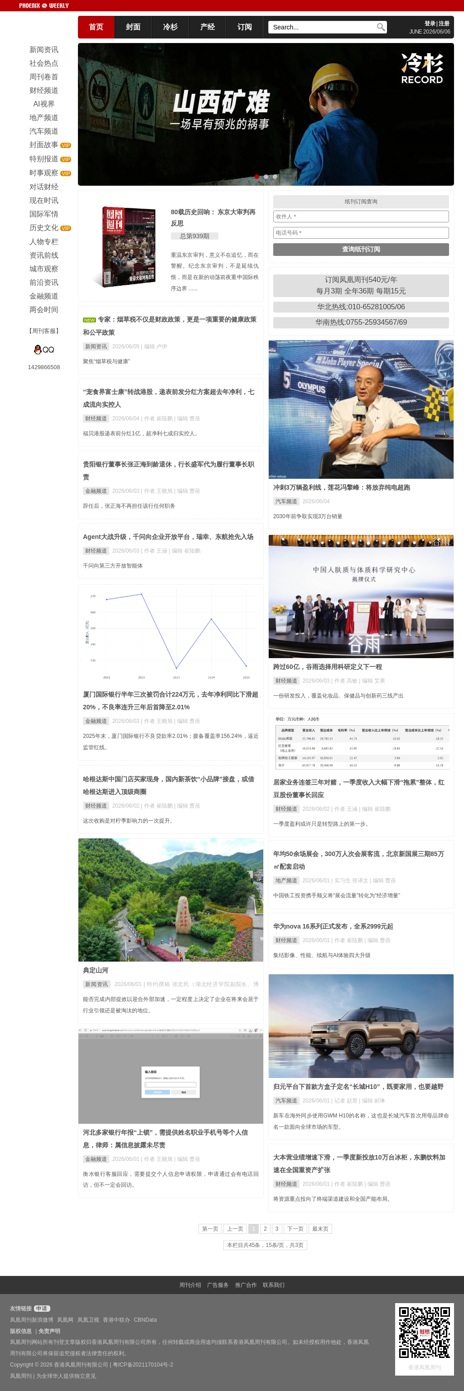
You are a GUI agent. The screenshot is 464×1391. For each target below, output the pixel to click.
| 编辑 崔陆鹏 (184, 551)
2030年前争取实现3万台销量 (308, 516)
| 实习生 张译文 (350, 880)
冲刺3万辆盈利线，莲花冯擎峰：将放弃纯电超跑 (341, 487)
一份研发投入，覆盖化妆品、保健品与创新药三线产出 (338, 696)
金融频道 (96, 491)
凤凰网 (65, 1320)
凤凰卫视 (88, 1320)
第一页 (210, 1229)
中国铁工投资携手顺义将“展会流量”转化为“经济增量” (336, 895)
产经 (207, 27)
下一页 (295, 1229)
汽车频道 (286, 501)
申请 (41, 1308)
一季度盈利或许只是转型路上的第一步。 (322, 824)
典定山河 (95, 970)
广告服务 (218, 1285)
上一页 (235, 1229)
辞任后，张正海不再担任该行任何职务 (129, 506)
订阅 (244, 27)
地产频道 (286, 880)
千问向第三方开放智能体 (113, 566)
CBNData (145, 1320)
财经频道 (96, 418)
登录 (430, 23)
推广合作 (246, 1285)
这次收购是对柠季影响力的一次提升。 (129, 821)
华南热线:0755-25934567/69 (361, 322)
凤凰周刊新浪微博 (31, 1320)
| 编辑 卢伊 (154, 346)
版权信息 (21, 1331)
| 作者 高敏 (345, 681)
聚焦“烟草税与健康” (106, 361)
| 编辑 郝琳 (372, 1100)
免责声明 (49, 1331)
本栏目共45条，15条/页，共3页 (265, 1245)
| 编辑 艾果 (372, 681)
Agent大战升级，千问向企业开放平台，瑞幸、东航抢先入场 (168, 536)
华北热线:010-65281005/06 (361, 307)
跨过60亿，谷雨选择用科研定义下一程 (327, 666)
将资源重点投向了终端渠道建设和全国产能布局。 (333, 1199)
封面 (133, 27)
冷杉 (170, 27)
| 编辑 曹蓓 (187, 418)
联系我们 (274, 1285)
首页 (96, 27)
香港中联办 (116, 1320)
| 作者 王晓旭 (157, 491)
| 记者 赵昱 (345, 1100)
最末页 (320, 1229)
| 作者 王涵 (155, 551)
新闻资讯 (96, 346)
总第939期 (194, 236)
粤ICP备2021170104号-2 (143, 1365)
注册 (444, 23)
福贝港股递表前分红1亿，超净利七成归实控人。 (141, 433)
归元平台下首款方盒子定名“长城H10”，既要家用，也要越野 (358, 1086)
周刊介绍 (190, 1285)
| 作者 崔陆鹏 (157, 418)
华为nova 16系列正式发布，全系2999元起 (333, 926)
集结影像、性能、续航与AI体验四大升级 (322, 955)
